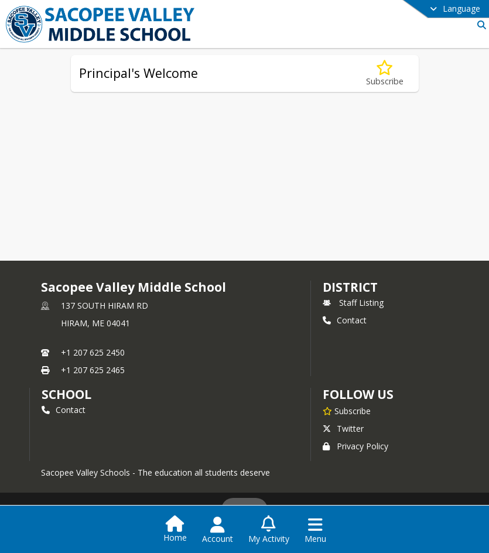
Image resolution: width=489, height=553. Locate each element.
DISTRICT (350, 287)
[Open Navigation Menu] (315, 530)
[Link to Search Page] (479, 24)
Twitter (343, 428)
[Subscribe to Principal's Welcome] (385, 73)
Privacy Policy (355, 446)
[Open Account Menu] (217, 530)
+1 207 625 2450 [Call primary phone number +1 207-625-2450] (93, 352)
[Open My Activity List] (268, 530)
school (66, 394)
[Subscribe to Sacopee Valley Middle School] (347, 410)
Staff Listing (353, 302)
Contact (345, 320)
